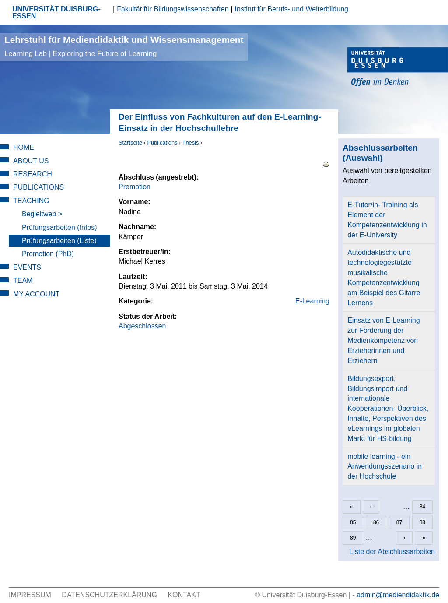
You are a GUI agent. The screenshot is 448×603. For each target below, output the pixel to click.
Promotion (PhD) (48, 253)
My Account (36, 294)
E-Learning (312, 301)
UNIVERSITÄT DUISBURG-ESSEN (56, 12)
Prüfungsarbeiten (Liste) (59, 240)
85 (353, 522)
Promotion (134, 186)
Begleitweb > (42, 214)
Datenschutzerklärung (109, 595)
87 (399, 522)
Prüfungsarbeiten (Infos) (59, 227)
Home (23, 147)
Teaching (31, 201)
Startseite (130, 142)
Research (32, 174)
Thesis (190, 142)
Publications (162, 142)
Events (27, 267)
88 (422, 522)
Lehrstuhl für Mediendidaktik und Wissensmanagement (123, 46)
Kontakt (184, 595)
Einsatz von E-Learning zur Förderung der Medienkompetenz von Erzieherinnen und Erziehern (383, 340)
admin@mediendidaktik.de (398, 595)
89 (353, 538)
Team (22, 280)
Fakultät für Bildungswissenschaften (172, 9)
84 (422, 507)
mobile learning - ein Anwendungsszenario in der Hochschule (384, 466)
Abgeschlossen (142, 326)
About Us (31, 161)
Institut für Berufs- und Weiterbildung (291, 9)
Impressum (30, 595)
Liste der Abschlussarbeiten (392, 551)
